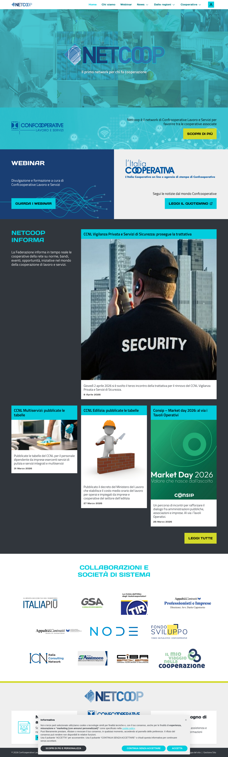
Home (93, 4)
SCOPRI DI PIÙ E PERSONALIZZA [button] (63, 748)
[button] (185, 719)
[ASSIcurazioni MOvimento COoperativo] (92, 658)
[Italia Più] (40, 603)
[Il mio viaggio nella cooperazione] (182, 658)
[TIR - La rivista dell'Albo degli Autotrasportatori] (134, 603)
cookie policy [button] (128, 728)
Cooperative (189, 4)
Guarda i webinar (33, 203)
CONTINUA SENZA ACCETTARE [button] (144, 748)
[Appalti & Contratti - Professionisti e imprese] (188, 603)
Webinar (126, 4)
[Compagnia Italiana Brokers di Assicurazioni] (132, 658)
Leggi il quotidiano (191, 203)
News (141, 4)
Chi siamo (108, 4)
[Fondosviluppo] (169, 631)
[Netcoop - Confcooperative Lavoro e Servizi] (28, 4)
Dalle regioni (162, 4)
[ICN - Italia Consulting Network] (46, 658)
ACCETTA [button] (177, 748)
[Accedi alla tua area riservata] (211, 5)
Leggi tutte (200, 538)
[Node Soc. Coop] (114, 631)
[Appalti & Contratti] (59, 631)
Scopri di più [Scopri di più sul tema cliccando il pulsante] (200, 134)
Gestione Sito (209, 752)
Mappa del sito (194, 752)
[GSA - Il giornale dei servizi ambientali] (88, 603)
